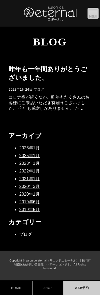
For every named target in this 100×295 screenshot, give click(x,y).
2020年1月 (29, 194)
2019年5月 (29, 209)
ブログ (39, 89)
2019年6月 (29, 202)
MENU (93, 16)
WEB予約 (82, 288)
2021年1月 (29, 178)
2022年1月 (29, 171)
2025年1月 (29, 155)
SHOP (47, 288)
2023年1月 (29, 163)
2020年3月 (29, 186)
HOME (16, 288)
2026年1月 (29, 148)
